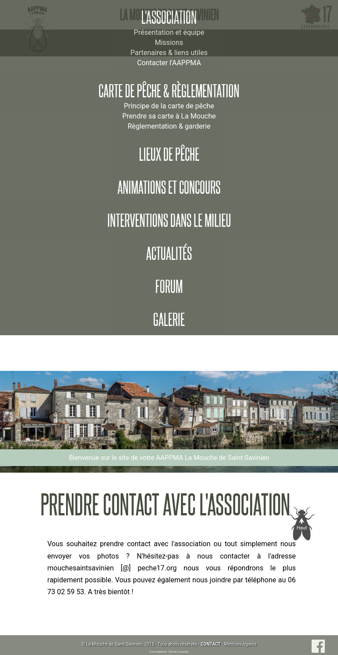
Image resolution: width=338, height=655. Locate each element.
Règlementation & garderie (169, 126)
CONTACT (210, 644)
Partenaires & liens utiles (168, 52)
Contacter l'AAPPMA (169, 63)
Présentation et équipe (169, 32)
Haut (302, 528)
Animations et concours (169, 187)
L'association (169, 17)
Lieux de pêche (169, 154)
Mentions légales (240, 644)
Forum (169, 287)
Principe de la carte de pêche (169, 106)
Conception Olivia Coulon (168, 652)
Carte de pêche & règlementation (169, 91)
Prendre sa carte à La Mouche (169, 116)
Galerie (169, 320)
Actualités (169, 254)
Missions (169, 42)
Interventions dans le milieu (169, 220)
